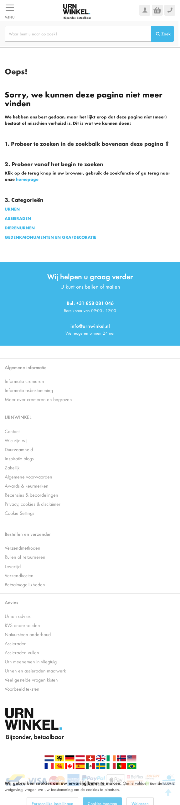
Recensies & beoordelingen (31, 494)
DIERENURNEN (20, 228)
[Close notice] (172, 784)
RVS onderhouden (22, 625)
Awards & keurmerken (27, 485)
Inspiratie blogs (19, 458)
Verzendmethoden (22, 547)
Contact (12, 431)
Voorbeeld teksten (22, 688)
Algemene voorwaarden (28, 476)
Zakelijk (12, 467)
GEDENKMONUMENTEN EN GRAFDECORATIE (50, 237)
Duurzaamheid (19, 449)
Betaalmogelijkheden (25, 584)
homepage (27, 179)
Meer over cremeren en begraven (38, 399)
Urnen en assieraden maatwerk (35, 670)
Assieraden (16, 643)
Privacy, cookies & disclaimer (32, 503)
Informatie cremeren (24, 381)
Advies (11, 602)
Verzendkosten (19, 575)
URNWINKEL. (19, 417)
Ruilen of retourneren (25, 556)
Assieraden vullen (22, 652)
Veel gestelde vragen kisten (31, 679)
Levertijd (13, 566)
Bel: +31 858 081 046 (90, 303)
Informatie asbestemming (29, 390)
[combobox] (78, 34)
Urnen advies (18, 616)
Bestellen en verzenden (28, 534)
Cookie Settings (19, 513)
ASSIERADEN (18, 218)
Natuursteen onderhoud (28, 634)
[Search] (162, 34)
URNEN (12, 209)
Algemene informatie (26, 367)
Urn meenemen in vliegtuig (31, 661)
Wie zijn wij (16, 440)
